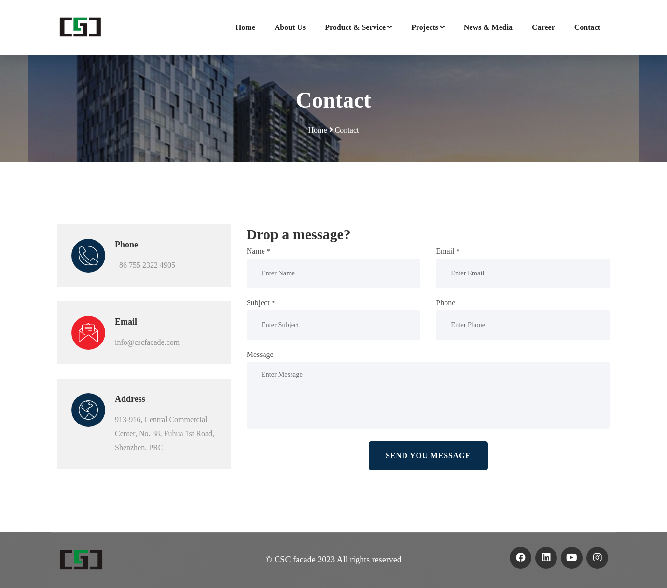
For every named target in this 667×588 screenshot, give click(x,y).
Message (260, 354)
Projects (428, 27)
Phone (445, 303)
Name (258, 251)
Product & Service (358, 27)
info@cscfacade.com (147, 342)
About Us (290, 27)
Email (447, 251)
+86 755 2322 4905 (145, 265)
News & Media (488, 27)
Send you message (428, 455)
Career (543, 27)
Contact (587, 27)
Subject (261, 303)
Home (245, 27)
